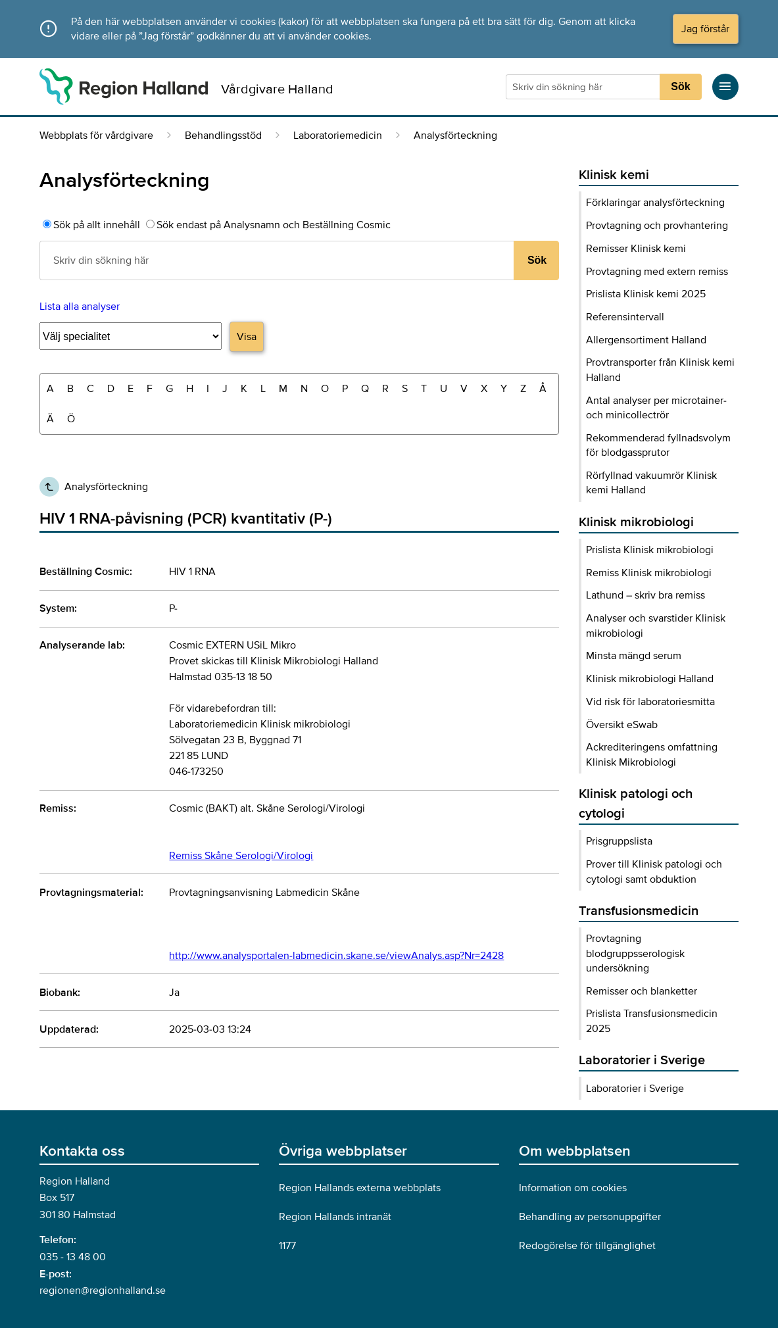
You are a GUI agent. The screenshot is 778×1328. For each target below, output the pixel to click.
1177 (287, 1245)
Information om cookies (573, 1187)
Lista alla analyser (79, 306)
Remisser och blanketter (641, 991)
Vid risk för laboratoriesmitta (650, 701)
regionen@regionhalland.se (102, 1290)
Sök (537, 260)
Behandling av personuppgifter (590, 1216)
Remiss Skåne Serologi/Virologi (241, 855)
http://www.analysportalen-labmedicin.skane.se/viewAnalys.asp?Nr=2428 (336, 955)
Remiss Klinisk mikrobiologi (649, 572)
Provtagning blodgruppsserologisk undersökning (635, 953)
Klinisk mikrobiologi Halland (650, 678)
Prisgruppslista (619, 841)
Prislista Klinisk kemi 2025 (646, 294)
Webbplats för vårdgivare (96, 135)
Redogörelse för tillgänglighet (587, 1245)
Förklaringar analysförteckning (655, 202)
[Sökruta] (584, 86)
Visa (246, 336)
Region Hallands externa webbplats (360, 1187)
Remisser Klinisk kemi (636, 248)
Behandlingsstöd (223, 135)
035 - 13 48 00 (72, 1257)
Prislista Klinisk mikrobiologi (650, 549)
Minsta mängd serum (633, 655)
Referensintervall (625, 317)
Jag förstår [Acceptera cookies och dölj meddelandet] (705, 29)
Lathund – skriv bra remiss (645, 595)
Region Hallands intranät (335, 1216)
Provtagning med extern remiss (657, 271)
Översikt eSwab (622, 724)
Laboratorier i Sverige (635, 1088)
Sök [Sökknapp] (680, 86)
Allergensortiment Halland (646, 340)
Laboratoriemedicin (337, 135)
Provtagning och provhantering (657, 225)
